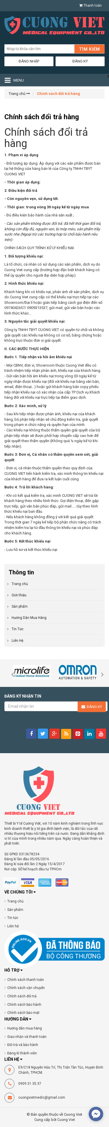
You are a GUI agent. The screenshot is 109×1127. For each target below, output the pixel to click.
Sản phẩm (15, 910)
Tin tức (12, 918)
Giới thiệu (19, 595)
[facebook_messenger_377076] (96, 1114)
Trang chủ (20, 584)
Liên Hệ (17, 641)
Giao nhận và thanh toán (27, 1037)
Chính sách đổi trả (22, 996)
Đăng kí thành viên (22, 1053)
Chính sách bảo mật (23, 1013)
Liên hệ (13, 926)
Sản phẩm (20, 606)
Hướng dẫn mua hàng (24, 1028)
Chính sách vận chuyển (26, 988)
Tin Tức (18, 629)
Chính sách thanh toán (25, 980)
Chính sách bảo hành (24, 1005)
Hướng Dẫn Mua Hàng (29, 618)
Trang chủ (15, 901)
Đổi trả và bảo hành (22, 1045)
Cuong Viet (66, 1120)
